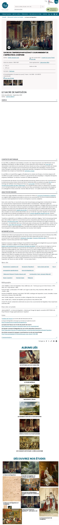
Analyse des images (9, 192)
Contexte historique (10, 159)
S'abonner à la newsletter (53, 9)
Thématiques (6, 14)
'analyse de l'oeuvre (7, 318)
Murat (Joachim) (7, 278)
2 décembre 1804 (44, 62)
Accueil (4, 17)
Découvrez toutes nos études (16, 17)
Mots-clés (16, 14)
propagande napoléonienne (10, 270)
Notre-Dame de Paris (43, 267)
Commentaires (7, 337)
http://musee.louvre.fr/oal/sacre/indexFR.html (14, 322)
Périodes (24, 14)
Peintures (11, 71)
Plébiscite (30, 278)
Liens (3, 315)
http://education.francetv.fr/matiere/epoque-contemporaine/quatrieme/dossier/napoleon (26, 330)
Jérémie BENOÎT (10, 96)
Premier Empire (20, 278)
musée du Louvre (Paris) (48, 57)
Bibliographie (6, 282)
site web (33, 59)
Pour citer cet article (9, 307)
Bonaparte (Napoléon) (28, 267)
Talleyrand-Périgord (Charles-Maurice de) (14, 274)
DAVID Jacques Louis (13, 57)
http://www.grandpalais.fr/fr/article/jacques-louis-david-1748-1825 (20, 334)
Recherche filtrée (35, 14)
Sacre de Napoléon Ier (28, 270)
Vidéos (45, 14)
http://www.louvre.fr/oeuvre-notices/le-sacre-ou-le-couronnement (20, 326)
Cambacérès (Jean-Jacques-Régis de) (40, 274)
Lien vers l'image (9, 78)
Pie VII (54, 267)
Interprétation (8, 231)
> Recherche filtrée (18, 9)
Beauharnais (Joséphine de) (10, 267)
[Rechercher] (27, 6)
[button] (8, 82)
